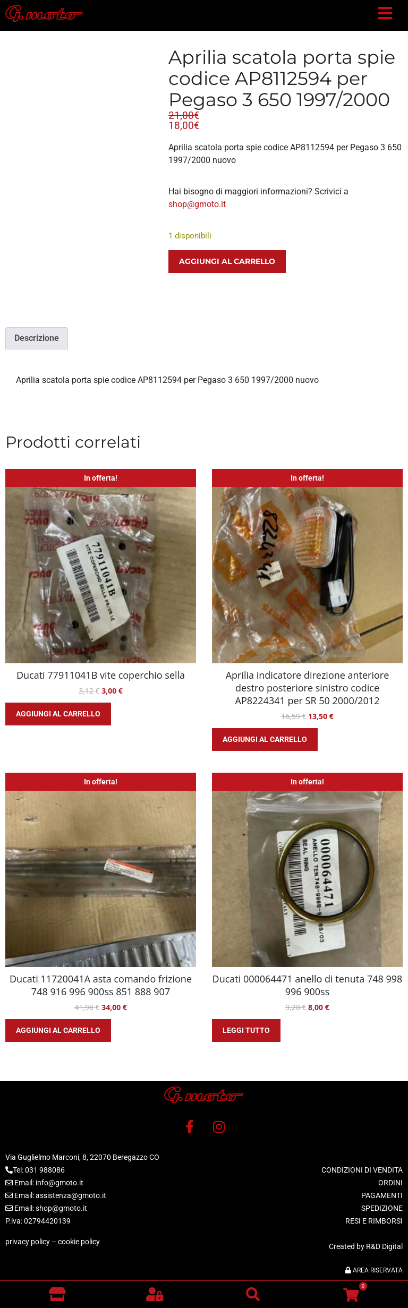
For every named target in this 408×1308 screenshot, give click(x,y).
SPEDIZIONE (382, 1208)
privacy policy (27, 1241)
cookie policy (79, 1241)
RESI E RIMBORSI (374, 1221)
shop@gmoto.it (197, 204)
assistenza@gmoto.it (71, 1195)
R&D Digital (384, 1246)
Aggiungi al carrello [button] (58, 713)
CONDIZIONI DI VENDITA (362, 1170)
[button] (385, 15)
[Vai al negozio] (57, 1294)
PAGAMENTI (382, 1195)
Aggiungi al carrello (227, 261)
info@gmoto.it (59, 1182)
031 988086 (45, 1170)
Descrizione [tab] (36, 338)
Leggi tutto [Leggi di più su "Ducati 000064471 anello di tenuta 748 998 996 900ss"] (246, 1030)
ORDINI (390, 1182)
